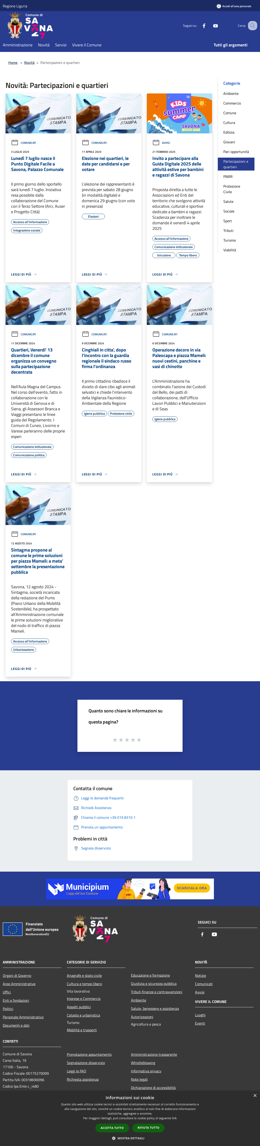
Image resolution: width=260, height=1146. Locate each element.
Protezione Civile (231, 189)
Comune (229, 113)
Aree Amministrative (19, 984)
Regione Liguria (15, 6)
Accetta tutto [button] (112, 1128)
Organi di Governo (17, 975)
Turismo (229, 240)
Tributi (228, 230)
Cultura (229, 122)
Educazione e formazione (150, 975)
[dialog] (130, 1118)
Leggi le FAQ (76, 1071)
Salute (228, 201)
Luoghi (200, 1015)
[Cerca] (251, 25)
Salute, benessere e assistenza (155, 1008)
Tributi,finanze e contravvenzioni (156, 992)
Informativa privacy (146, 1071)
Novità (29, 62)
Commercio (232, 103)
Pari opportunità (236, 151)
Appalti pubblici (79, 1007)
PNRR (228, 176)
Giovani (229, 142)
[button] (130, 1138)
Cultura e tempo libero (84, 984)
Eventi (200, 1023)
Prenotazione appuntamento (89, 1054)
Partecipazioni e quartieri (235, 164)
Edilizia (228, 132)
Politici (8, 1008)
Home (13, 62)
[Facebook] (199, 25)
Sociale (228, 211)
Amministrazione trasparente (154, 1054)
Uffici (7, 992)
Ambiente (231, 93)
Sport (227, 221)
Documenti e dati (16, 1025)
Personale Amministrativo (23, 1017)
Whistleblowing (143, 1062)
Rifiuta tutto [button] (149, 1128)
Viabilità (229, 250)
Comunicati (23, 143)
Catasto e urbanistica (83, 1015)
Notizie (200, 975)
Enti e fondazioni (16, 1000)
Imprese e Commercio (83, 998)
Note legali (139, 1079)
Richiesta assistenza (83, 1079)
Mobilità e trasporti (82, 1030)
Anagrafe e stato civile (84, 975)
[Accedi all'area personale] (234, 6)
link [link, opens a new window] (174, 1118)
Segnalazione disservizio (86, 1062)
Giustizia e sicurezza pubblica (154, 983)
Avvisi (161, 143)
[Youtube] (210, 25)
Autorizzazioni (142, 1017)
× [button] (255, 1096)
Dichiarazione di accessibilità (153, 1087)
